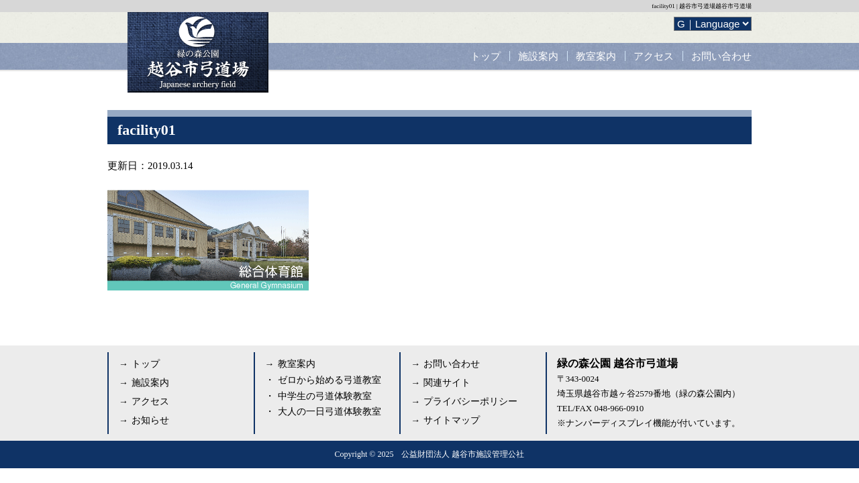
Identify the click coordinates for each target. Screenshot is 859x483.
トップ (485, 56)
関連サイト (446, 383)
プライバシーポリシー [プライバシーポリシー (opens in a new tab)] (470, 401)
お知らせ (150, 420)
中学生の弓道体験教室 (325, 396)
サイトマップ (451, 420)
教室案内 (596, 56)
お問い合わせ (721, 56)
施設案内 (538, 56)
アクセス (654, 56)
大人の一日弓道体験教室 (329, 412)
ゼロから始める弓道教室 (329, 380)
